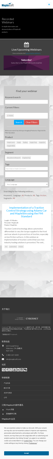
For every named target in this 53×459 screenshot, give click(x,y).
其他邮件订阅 (11, 414)
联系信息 (6, 341)
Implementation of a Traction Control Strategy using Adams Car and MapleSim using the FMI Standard (26, 212)
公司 (5, 397)
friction (43, 195)
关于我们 (6, 309)
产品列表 (7, 383)
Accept (26, 453)
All (23, 195)
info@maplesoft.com (13, 359)
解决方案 (7, 388)
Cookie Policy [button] (28, 441)
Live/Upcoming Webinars (27, 49)
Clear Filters (31, 122)
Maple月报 (10, 409)
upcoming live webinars (33, 53)
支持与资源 (8, 393)
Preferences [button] (33, 443)
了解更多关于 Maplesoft (9, 334)
